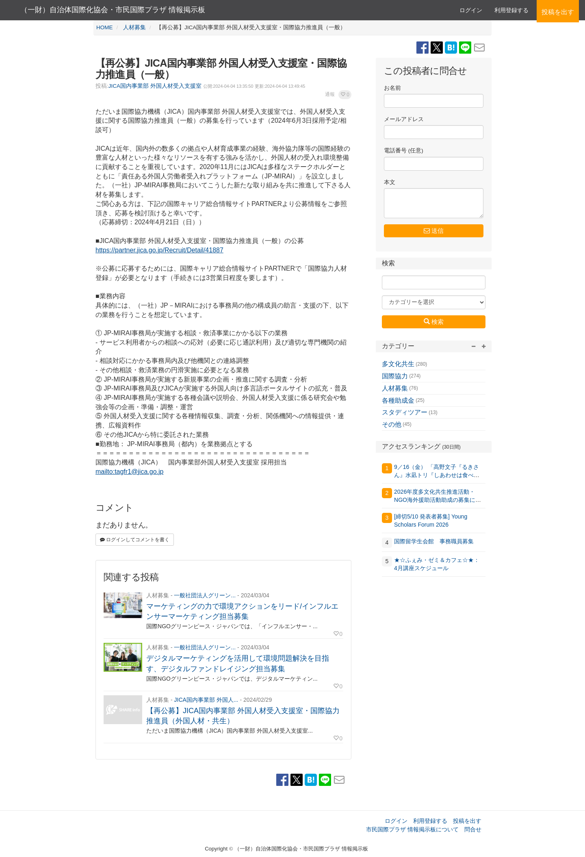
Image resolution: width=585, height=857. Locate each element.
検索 (434, 321)
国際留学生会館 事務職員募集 (434, 541)
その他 (391, 424)
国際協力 (395, 376)
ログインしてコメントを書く (134, 539)
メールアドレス (404, 119)
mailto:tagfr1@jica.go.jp (129, 471)
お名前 (392, 88)
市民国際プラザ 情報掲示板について (412, 829)
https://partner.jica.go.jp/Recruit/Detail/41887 (159, 250)
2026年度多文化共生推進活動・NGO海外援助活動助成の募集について (437, 499)
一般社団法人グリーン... (205, 595)
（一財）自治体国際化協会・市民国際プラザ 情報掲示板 (112, 10)
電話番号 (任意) (403, 151)
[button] (344, 94)
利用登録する (430, 821)
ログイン (470, 10)
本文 (389, 182)
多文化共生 (398, 363)
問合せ (472, 829)
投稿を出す (467, 821)
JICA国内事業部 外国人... (206, 699)
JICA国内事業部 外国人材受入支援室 (155, 86)
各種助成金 (398, 400)
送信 (434, 231)
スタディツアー (404, 412)
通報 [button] (330, 94)
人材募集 (395, 388)
